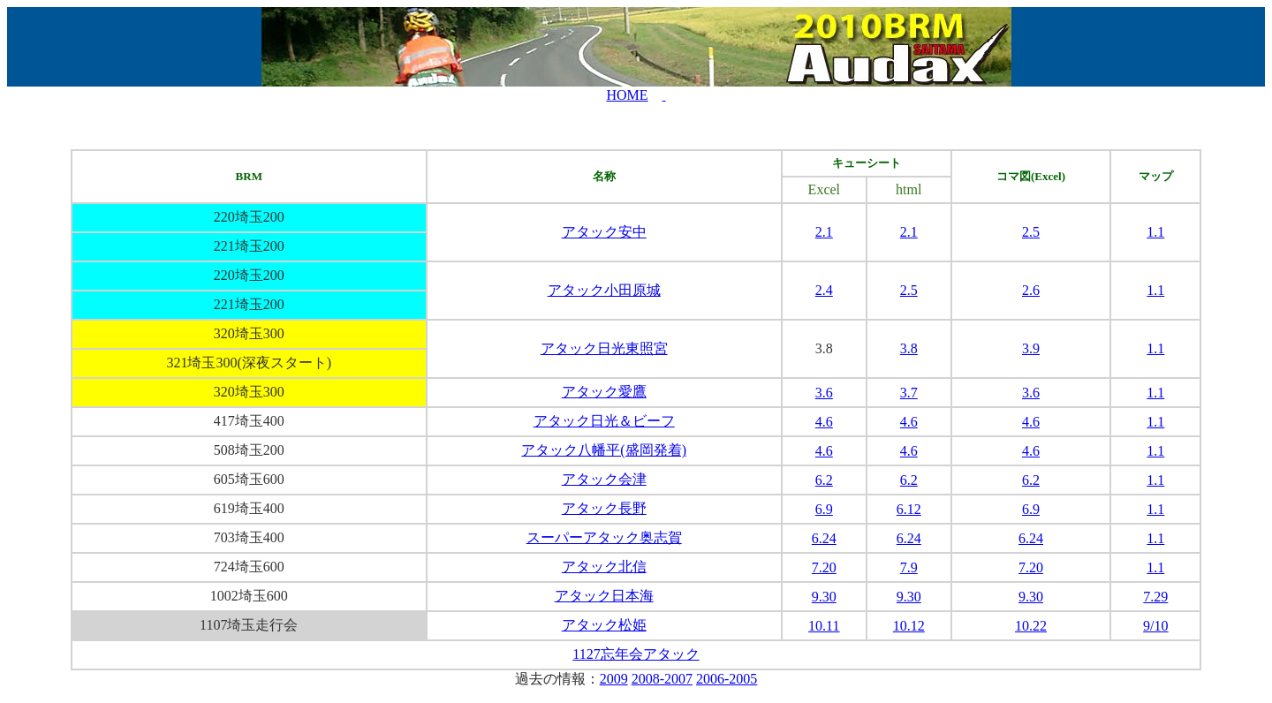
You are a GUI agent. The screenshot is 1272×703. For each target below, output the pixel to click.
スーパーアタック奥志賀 (604, 537)
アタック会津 (604, 479)
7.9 (909, 567)
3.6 (824, 392)
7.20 (824, 567)
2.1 (824, 231)
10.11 (823, 625)
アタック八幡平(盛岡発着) (603, 449)
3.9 (1031, 348)
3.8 (909, 348)
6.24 (824, 538)
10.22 (1031, 625)
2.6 (1031, 290)
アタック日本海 (604, 595)
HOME (626, 94)
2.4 (824, 290)
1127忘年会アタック (635, 653)
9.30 (824, 596)
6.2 (824, 480)
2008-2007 (662, 678)
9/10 (1155, 625)
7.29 (1155, 596)
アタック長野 (604, 508)
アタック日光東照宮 (604, 348)
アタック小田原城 (604, 290)
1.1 (1155, 231)
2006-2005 (726, 678)
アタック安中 (604, 231)
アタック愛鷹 (604, 391)
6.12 (909, 509)
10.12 (909, 625)
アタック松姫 (604, 624)
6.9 (824, 509)
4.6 (824, 421)
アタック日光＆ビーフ (604, 420)
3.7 (909, 392)
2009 (614, 678)
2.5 (1031, 231)
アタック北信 (604, 566)
